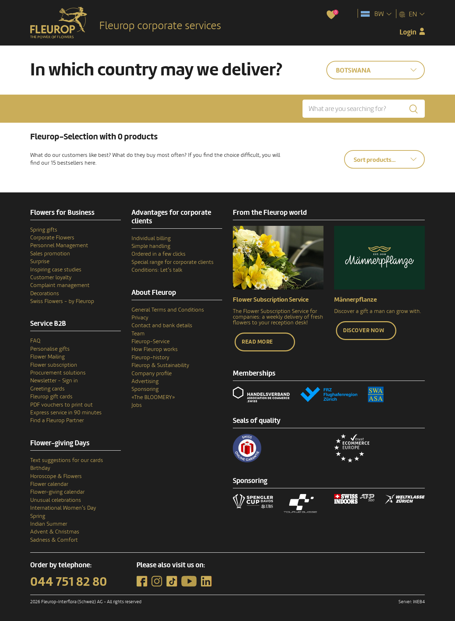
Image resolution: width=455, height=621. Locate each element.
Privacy (140, 317)
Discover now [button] (363, 330)
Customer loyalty (50, 277)
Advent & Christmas (54, 532)
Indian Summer (48, 524)
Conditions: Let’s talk (157, 270)
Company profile (152, 373)
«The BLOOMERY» (153, 397)
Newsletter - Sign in (54, 380)
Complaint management (60, 285)
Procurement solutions (58, 373)
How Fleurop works (155, 349)
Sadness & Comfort (54, 540)
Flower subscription (53, 365)
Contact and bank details (162, 325)
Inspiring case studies (55, 269)
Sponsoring (145, 389)
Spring (37, 516)
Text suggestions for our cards (66, 460)
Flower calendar (49, 484)
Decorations (44, 293)
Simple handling (151, 246)
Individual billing (151, 238)
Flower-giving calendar (57, 492)
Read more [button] (257, 341)
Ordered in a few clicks (159, 254)
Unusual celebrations (55, 500)
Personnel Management (59, 245)
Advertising (145, 381)
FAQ (35, 341)
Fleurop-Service (151, 341)
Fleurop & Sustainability (160, 365)
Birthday (40, 468)
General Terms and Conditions (168, 310)
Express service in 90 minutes (66, 412)
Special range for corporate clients (173, 262)
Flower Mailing (47, 357)
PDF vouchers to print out (61, 405)
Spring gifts (43, 230)
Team (138, 333)
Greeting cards (47, 389)
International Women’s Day (63, 508)
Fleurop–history (150, 357)
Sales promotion (50, 253)
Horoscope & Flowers (56, 476)
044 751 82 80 (68, 582)
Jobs (137, 405)
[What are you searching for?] (364, 109)
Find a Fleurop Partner (57, 420)
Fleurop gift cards (51, 396)
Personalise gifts (50, 349)
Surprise (39, 261)
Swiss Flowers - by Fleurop (62, 301)
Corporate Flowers (52, 237)
